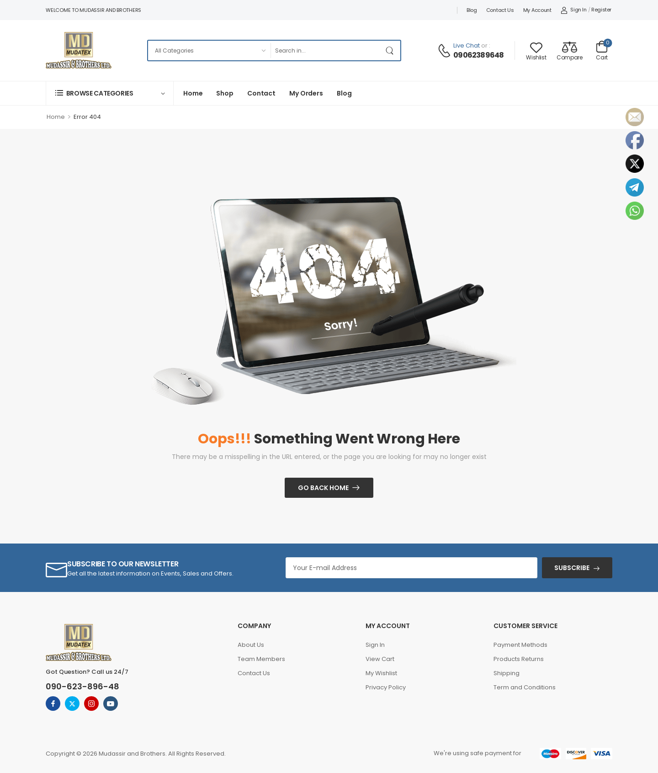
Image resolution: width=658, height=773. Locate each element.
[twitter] (72, 703)
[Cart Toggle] (602, 50)
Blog (472, 10)
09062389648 (478, 55)
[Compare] (569, 50)
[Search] (326, 50)
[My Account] (574, 10)
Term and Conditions (525, 687)
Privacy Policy (386, 687)
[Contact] (445, 51)
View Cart (380, 659)
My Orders (306, 93)
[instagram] (91, 703)
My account (537, 10)
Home (192, 93)
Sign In (375, 644)
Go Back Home (323, 487)
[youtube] (110, 703)
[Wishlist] (536, 50)
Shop (224, 93)
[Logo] (78, 50)
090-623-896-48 (82, 686)
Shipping (507, 673)
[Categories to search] (209, 50)
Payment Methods (520, 644)
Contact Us (500, 10)
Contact (261, 93)
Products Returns (519, 659)
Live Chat (466, 45)
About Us (251, 644)
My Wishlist (381, 673)
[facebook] (53, 703)
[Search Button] (391, 50)
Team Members (261, 659)
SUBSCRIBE (571, 567)
